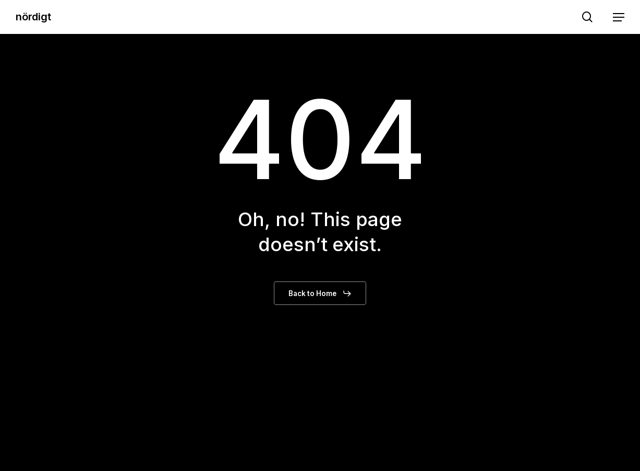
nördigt (33, 16)
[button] (618, 17)
